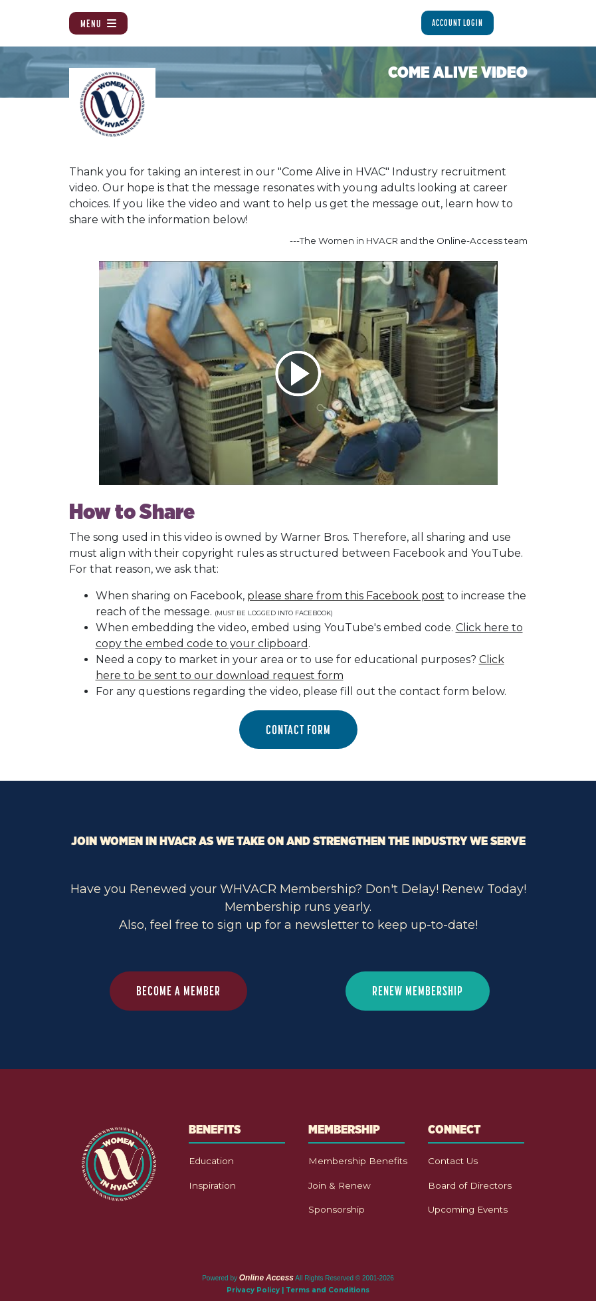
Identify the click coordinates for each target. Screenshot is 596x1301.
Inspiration (212, 1185)
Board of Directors (470, 1185)
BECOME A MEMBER (178, 990)
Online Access (266, 1277)
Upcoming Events (468, 1209)
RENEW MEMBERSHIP (417, 990)
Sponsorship (336, 1209)
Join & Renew (339, 1185)
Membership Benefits (357, 1160)
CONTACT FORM (298, 729)
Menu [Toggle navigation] (98, 23)
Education (211, 1160)
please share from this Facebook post (346, 595)
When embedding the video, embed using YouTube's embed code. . (309, 635)
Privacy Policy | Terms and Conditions (298, 1290)
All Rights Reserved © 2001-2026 (344, 1278)
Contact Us (453, 1160)
